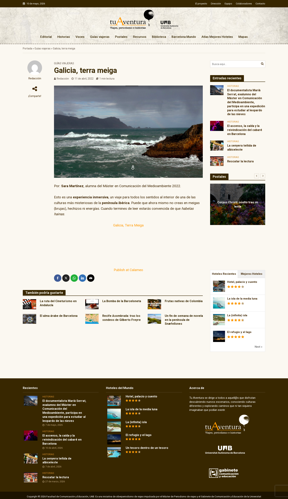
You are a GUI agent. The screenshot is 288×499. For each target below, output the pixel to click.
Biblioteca (159, 37)
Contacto (260, 3)
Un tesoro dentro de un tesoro (147, 448)
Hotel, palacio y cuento (242, 282)
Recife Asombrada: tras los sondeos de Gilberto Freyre (121, 318)
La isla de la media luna (242, 298)
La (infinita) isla (237, 315)
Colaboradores (244, 3)
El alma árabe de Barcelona (59, 316)
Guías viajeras (99, 37)
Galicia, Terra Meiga (128, 225)
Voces (79, 37)
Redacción (34, 78)
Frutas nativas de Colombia (184, 301)
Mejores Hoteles (251, 273)
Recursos (139, 37)
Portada (27, 48)
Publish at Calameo (128, 270)
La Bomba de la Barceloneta (121, 301)
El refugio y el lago (239, 332)
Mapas (243, 37)
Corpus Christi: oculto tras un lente (237, 204)
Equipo (228, 3)
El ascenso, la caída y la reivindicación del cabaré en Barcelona (244, 130)
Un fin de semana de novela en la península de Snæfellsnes (184, 320)
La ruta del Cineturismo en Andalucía (58, 303)
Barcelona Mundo (184, 37)
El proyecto (201, 3)
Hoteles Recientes (224, 273)
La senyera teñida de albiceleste (241, 147)
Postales (121, 37)
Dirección (216, 3)
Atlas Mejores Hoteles (217, 37)
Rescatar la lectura (240, 161)
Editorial (46, 37)
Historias (63, 37)
